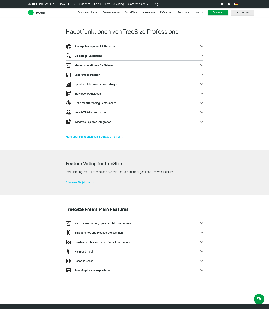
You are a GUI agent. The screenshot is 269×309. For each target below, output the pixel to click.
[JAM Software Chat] (259, 299)
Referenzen (166, 12)
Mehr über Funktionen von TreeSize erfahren (93, 136)
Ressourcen (184, 12)
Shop (97, 4)
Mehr (198, 12)
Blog (156, 4)
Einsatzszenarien (111, 12)
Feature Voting (114, 4)
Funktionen (149, 12)
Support (84, 4)
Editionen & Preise (87, 12)
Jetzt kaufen (242, 12)
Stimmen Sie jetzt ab (78, 182)
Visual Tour (131, 12)
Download (218, 12)
